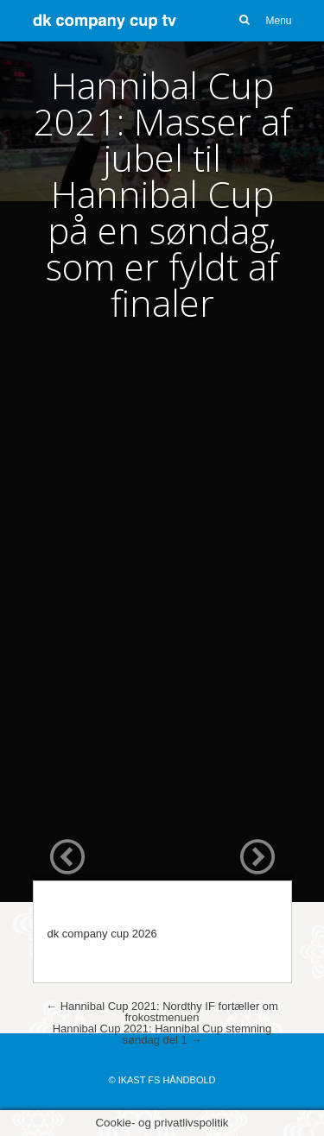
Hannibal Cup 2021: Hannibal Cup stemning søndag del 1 (162, 1034)
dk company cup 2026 (102, 933)
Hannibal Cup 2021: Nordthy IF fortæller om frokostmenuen (162, 1012)
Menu (278, 21)
